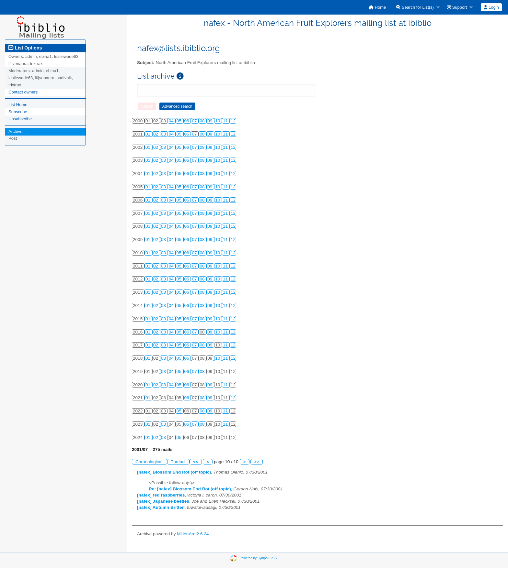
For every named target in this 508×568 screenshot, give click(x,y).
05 (180, 120)
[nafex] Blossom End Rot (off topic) (174, 472)
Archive (15, 131)
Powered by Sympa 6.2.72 (258, 558)
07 (195, 120)
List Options (25, 47)
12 (233, 120)
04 (172, 120)
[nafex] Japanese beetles (163, 501)
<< (195, 461)
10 (218, 120)
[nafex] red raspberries (161, 495)
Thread (178, 461)
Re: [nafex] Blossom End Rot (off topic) (190, 488)
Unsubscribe (20, 118)
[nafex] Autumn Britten (161, 507)
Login (491, 7)
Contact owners (23, 92)
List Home (18, 104)
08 (203, 120)
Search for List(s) (415, 7)
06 (187, 120)
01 (148, 134)
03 (164, 134)
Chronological (149, 461)
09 (210, 120)
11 (226, 120)
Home (377, 7)
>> (256, 461)
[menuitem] (377, 7)
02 (156, 134)
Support (457, 7)
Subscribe (17, 111)
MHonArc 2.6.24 (193, 533)
